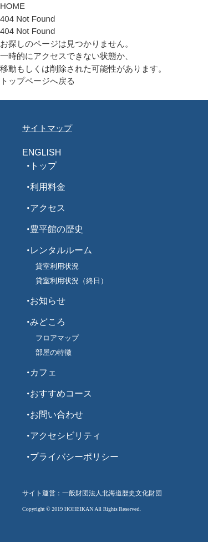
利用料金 (47, 187)
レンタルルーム (61, 250)
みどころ (47, 322)
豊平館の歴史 (56, 229)
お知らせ (47, 300)
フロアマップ (57, 338)
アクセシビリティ (65, 435)
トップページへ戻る (37, 81)
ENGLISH (41, 152)
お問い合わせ (56, 414)
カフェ (43, 372)
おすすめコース (61, 393)
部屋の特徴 (53, 352)
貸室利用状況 (57, 266)
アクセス (47, 208)
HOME (12, 6)
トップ (43, 165)
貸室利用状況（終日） (71, 281)
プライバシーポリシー (74, 456)
